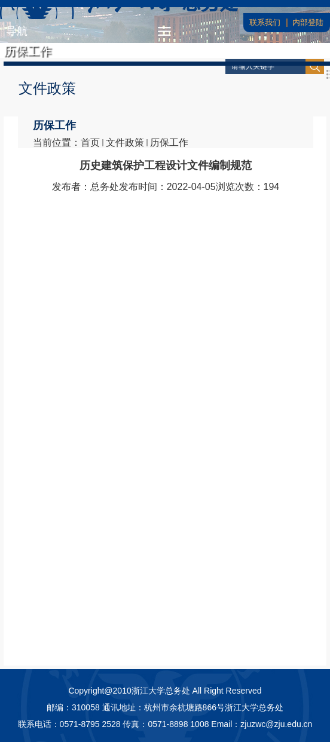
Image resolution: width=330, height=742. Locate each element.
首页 (90, 142)
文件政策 (125, 142)
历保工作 (169, 142)
